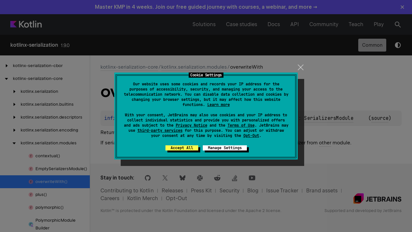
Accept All (182, 147)
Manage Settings (225, 147)
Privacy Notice (191, 125)
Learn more (218, 104)
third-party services (160, 130)
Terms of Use (241, 125)
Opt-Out (251, 135)
